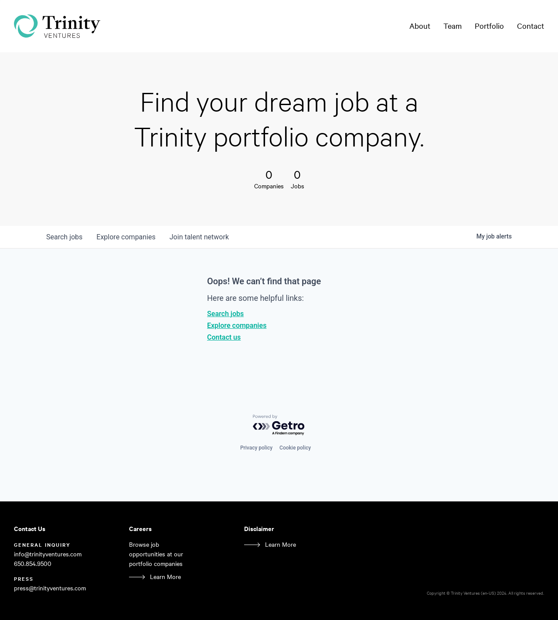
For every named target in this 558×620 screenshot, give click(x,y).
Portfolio (489, 25)
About (419, 25)
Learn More (165, 576)
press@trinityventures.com (50, 588)
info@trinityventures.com (48, 554)
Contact (530, 25)
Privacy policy (256, 448)
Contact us (224, 337)
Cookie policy (295, 448)
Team (452, 25)
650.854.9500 (32, 563)
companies (125, 237)
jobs (64, 237)
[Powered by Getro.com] (279, 425)
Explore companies (236, 325)
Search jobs (225, 314)
